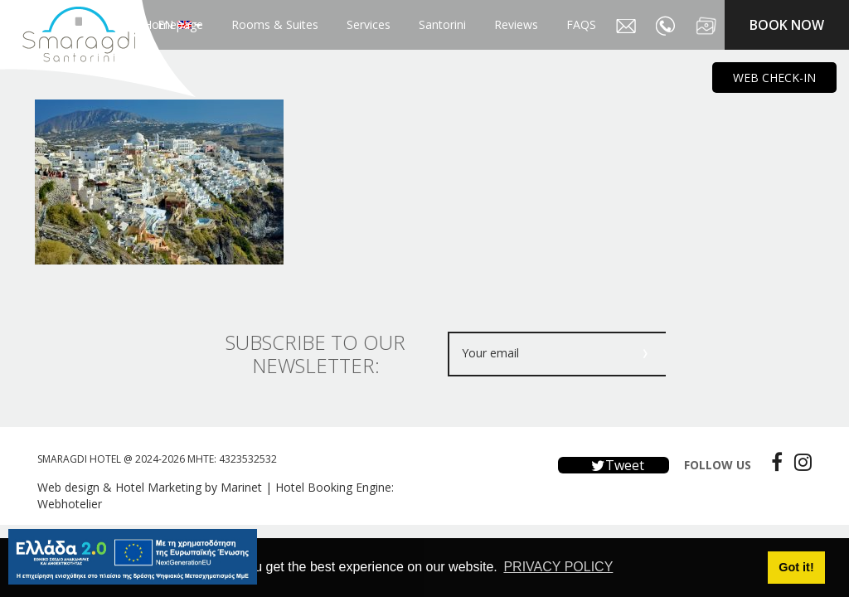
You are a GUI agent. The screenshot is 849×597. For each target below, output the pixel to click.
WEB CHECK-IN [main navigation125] (774, 77)
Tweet (613, 465)
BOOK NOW (787, 25)
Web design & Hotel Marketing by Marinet (149, 487)
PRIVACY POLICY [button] (558, 567)
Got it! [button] (796, 567)
